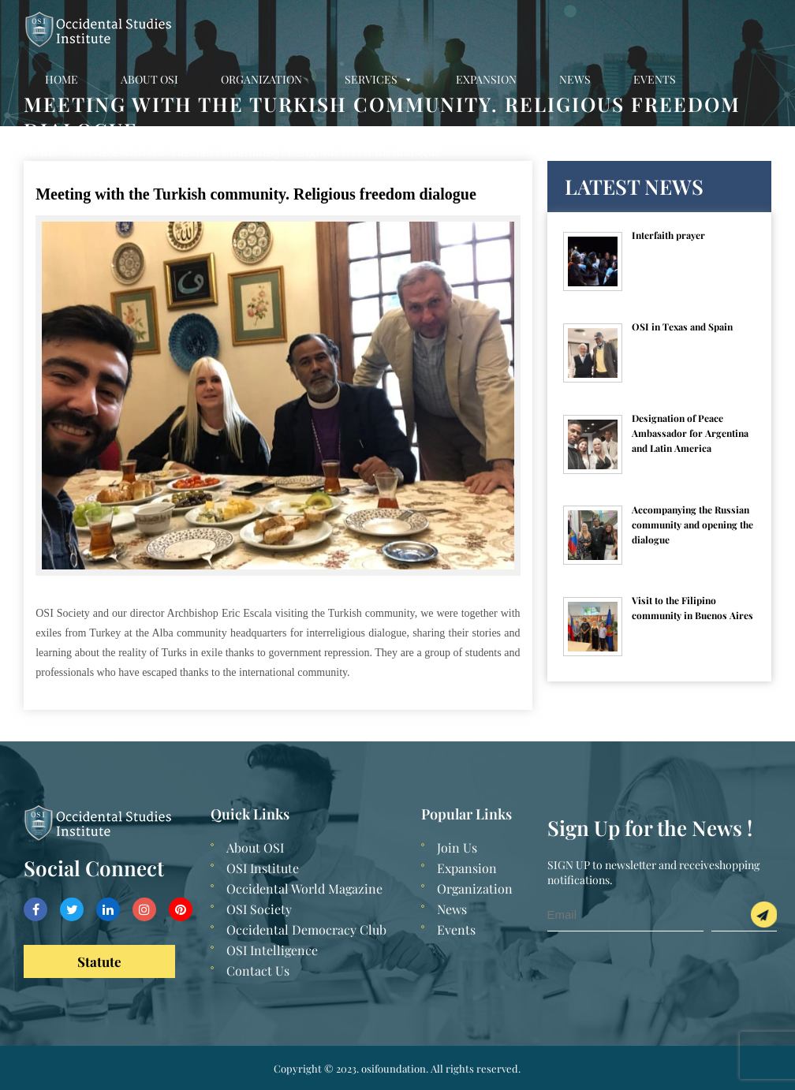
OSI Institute (262, 868)
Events (654, 79)
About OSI (149, 79)
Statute (99, 961)
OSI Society (259, 909)
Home (61, 79)
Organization (261, 79)
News (575, 79)
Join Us (457, 847)
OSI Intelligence (272, 950)
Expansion (486, 79)
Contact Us (79, 134)
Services (379, 79)
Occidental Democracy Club (306, 929)
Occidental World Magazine (304, 888)
